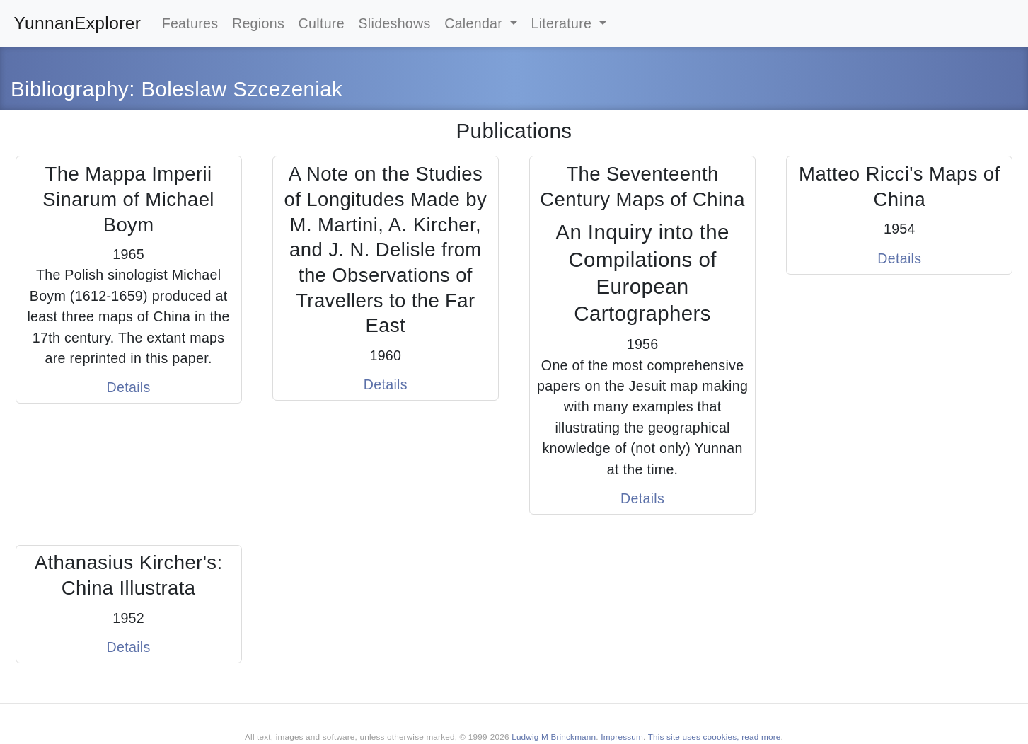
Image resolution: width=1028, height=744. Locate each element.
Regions (258, 23)
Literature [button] (563, 23)
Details (129, 387)
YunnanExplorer (78, 23)
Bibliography (70, 89)
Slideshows (394, 23)
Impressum (622, 736)
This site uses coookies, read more (714, 736)
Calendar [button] (475, 23)
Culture (322, 23)
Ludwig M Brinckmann (554, 736)
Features (190, 23)
